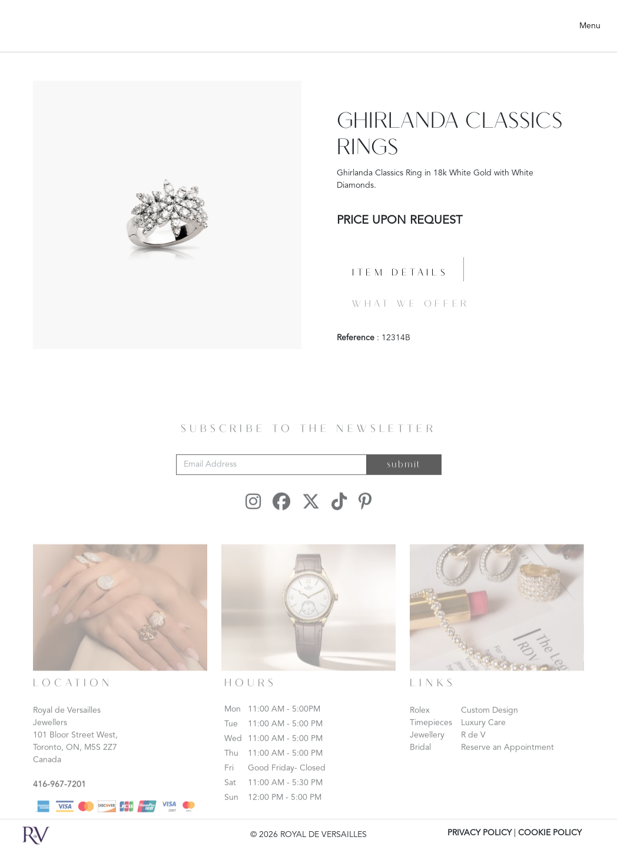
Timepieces (431, 736)
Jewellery (427, 748)
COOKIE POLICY (550, 833)
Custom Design (489, 723)
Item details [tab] (400, 273)
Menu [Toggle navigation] (590, 26)
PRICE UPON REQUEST (399, 221)
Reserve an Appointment (507, 760)
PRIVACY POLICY (479, 833)
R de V (473, 748)
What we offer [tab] (411, 304)
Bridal (420, 760)
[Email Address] (271, 477)
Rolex (420, 723)
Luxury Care (483, 736)
